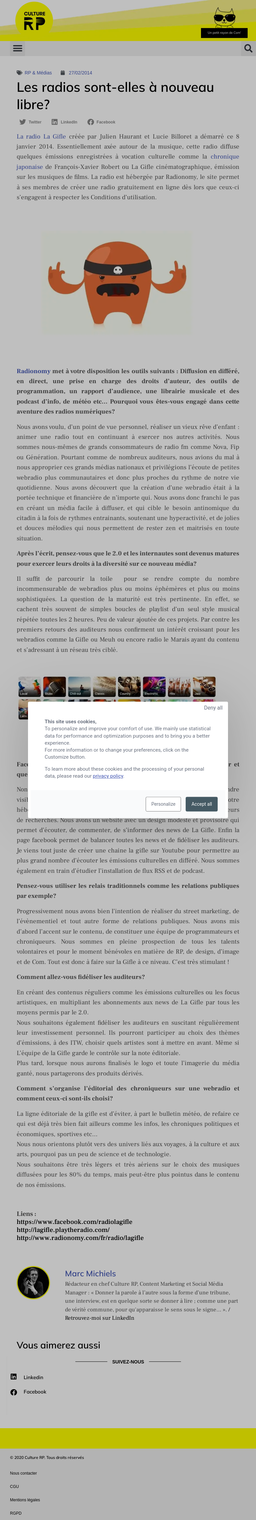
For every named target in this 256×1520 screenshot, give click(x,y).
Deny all (213, 708)
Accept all (201, 804)
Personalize (163, 804)
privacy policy (108, 776)
